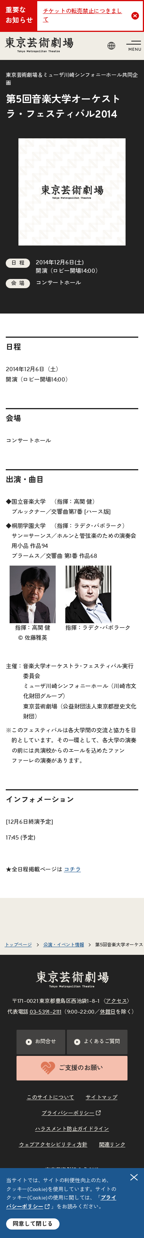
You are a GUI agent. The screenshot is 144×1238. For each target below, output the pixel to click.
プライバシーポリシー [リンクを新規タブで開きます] (67, 1113)
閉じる (134, 1177)
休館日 (108, 1012)
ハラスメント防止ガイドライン (72, 1129)
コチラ (72, 870)
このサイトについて (50, 1097)
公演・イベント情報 (63, 945)
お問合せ (41, 1042)
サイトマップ (102, 1097)
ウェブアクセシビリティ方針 (53, 1145)
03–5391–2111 (45, 1012)
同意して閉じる (33, 1224)
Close (136, 16)
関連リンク (112, 1145)
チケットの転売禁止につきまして (82, 15)
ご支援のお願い (72, 1068)
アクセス (116, 1001)
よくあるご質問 (97, 1042)
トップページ (18, 945)
